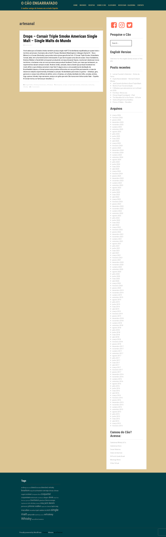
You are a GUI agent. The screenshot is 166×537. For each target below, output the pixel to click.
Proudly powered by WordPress (30, 532)
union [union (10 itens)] (42, 515)
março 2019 (116, 311)
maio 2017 (116, 363)
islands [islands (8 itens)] (38, 503)
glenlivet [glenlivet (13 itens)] (42, 500)
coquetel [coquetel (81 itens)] (46, 494)
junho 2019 (116, 304)
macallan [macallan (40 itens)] (25, 510)
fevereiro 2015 (117, 426)
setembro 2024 (117, 157)
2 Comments (35, 87)
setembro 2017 (117, 353)
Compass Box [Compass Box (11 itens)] (36, 494)
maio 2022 (116, 223)
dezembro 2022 (118, 206)
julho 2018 (116, 330)
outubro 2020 (117, 267)
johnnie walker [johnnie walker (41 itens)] (34, 506)
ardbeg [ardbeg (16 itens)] (23, 487)
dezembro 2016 (118, 374)
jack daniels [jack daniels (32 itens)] (49, 503)
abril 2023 (115, 197)
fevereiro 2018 (117, 342)
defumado (84, 85)
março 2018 (116, 339)
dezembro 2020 (118, 262)
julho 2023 (116, 190)
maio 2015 (116, 419)
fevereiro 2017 (117, 370)
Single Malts (29, 85)
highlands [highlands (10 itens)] (24, 503)
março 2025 (116, 143)
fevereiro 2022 (117, 230)
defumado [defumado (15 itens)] (34, 497)
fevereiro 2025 (117, 146)
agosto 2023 (116, 188)
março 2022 (116, 227)
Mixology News (115, 460)
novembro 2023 (117, 181)
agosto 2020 (116, 272)
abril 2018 (115, 337)
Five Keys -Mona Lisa (120, 93)
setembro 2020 (117, 269)
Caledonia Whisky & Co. (118, 442)
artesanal (59, 85)
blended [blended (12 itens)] (38, 487)
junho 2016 (116, 388)
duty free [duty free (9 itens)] (55, 497)
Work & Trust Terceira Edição (123, 86)
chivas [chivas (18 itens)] (51, 491)
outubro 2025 (117, 127)
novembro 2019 (117, 293)
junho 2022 (116, 220)
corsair (65, 85)
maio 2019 (116, 307)
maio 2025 (116, 139)
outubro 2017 (117, 351)
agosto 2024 (116, 160)
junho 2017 (116, 360)
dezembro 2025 (118, 122)
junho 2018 (116, 332)
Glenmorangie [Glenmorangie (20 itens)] (50, 500)
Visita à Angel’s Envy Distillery (123, 100)
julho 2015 (116, 414)
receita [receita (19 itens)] (32, 510)
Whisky (25, 87)
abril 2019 (115, 309)
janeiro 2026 (116, 120)
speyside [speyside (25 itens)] (31, 515)
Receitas (91, 5)
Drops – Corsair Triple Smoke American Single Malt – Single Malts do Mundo (60, 38)
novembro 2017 (117, 349)
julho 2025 (116, 134)
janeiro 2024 (116, 176)
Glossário (112, 5)
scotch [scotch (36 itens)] (47, 510)
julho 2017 (116, 358)
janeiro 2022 (116, 232)
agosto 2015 (116, 412)
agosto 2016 (116, 384)
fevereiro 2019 (117, 314)
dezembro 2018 (118, 318)
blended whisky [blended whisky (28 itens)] (47, 487)
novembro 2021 (117, 237)
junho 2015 (116, 416)
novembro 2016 (117, 377)
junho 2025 (116, 136)
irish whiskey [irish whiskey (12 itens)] (32, 503)
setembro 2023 (117, 185)
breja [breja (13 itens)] (31, 491)
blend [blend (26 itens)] (33, 487)
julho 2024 (116, 162)
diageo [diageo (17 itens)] (46, 498)
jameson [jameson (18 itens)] (24, 506)
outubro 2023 (117, 183)
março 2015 (116, 423)
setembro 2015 (117, 409)
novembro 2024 (117, 153)
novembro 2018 (117, 321)
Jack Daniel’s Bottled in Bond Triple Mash (127, 83)
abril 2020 (115, 281)
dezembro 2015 (118, 402)
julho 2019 (116, 302)
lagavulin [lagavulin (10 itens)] (44, 506)
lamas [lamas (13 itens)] (49, 506)
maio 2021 (116, 251)
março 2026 (116, 115)
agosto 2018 (116, 328)
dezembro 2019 (118, 290)
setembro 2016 (117, 381)
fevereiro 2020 (117, 286)
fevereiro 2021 (117, 258)
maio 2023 (116, 195)
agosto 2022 (116, 216)
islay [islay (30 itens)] (42, 503)
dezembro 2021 (118, 234)
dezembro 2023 (118, 178)
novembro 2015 (117, 405)
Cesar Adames (115, 449)
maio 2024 (116, 167)
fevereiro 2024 (117, 174)
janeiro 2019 (116, 316)
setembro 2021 (117, 241)
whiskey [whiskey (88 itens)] (48, 514)
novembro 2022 (117, 209)
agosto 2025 (116, 131)
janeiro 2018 (116, 344)
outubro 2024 (117, 155)
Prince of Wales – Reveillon (122, 102)
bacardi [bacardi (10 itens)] (29, 487)
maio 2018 (116, 335)
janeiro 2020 (116, 288)
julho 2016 (116, 386)
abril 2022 (115, 225)
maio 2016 (116, 391)
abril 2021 (115, 253)
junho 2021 (116, 248)
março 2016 (116, 395)
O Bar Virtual (114, 463)
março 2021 (116, 255)
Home (75, 5)
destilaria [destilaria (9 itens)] (40, 497)
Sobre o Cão (101, 5)
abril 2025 (115, 141)
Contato (140, 5)
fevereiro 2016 (117, 398)
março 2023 (116, 199)
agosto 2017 (116, 356)
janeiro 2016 (116, 400)
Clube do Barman (116, 453)
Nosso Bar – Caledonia (126, 5)
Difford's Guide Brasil (117, 456)
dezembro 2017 (118, 346)
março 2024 (116, 171)
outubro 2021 (117, 239)
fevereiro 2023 (117, 202)
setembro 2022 (117, 213)
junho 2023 (116, 192)
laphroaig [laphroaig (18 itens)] (54, 506)
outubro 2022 (117, 211)
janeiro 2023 (116, 204)
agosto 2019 (116, 300)
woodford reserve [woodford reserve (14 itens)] (38, 519)
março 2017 (116, 367)
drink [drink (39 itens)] (51, 497)
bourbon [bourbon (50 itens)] (25, 490)
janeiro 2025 (116, 148)
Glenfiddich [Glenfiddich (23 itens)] (34, 500)
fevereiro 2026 (117, 117)
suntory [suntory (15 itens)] (37, 515)
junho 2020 (116, 276)
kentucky (91, 85)
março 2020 (116, 283)
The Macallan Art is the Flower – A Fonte (127, 97)
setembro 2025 (117, 129)
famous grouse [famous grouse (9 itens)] (25, 500)
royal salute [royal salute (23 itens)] (39, 510)
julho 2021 (116, 246)
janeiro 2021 (116, 260)
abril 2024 (115, 169)
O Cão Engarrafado (39, 3)
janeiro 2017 (116, 372)
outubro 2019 (117, 295)
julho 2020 (116, 274)
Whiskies (83, 5)
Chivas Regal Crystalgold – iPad (124, 95)
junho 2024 (116, 164)
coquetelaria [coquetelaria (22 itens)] (26, 498)
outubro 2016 (117, 379)
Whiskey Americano (40, 85)
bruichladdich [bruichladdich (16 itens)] (38, 491)
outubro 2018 (117, 323)
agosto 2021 (116, 244)
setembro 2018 (117, 325)
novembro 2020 (117, 265)
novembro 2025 (117, 124)
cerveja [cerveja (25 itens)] (45, 491)
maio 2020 (116, 279)
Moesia (50, 532)
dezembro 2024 (118, 150)
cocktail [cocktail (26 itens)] (28, 494)
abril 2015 (115, 421)
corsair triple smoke (74, 85)
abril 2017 (115, 365)
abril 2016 (115, 393)
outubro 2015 (117, 407)
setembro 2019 (117, 297)
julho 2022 (116, 218)
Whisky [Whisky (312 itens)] (26, 519)
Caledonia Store (115, 446)
